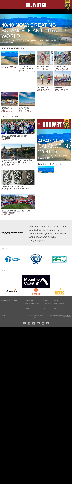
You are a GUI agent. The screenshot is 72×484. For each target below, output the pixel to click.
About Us (28, 12)
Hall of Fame (45, 300)
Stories (56, 300)
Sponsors (5, 271)
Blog (51, 12)
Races (3, 12)
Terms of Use (28, 311)
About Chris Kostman (29, 300)
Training (44, 311)
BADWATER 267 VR (5, 298)
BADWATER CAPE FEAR (17, 298)
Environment (28, 305)
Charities (4, 248)
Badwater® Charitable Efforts (32, 303)
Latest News (10, 117)
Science (44, 308)
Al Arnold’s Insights (47, 303)
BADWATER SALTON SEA (6, 300)
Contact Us (66, 12)
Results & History (58, 298)
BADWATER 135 (15, 300)
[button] (66, 30)
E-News (58, 12)
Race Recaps (45, 305)
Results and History (15, 12)
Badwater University (40, 12)
